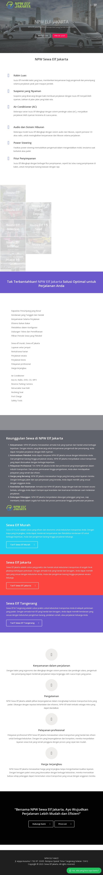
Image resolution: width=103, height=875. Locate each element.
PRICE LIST (60, 36)
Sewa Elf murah (13, 529)
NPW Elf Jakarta (50, 281)
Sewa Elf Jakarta (51, 864)
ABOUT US (43, 36)
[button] (95, 5)
